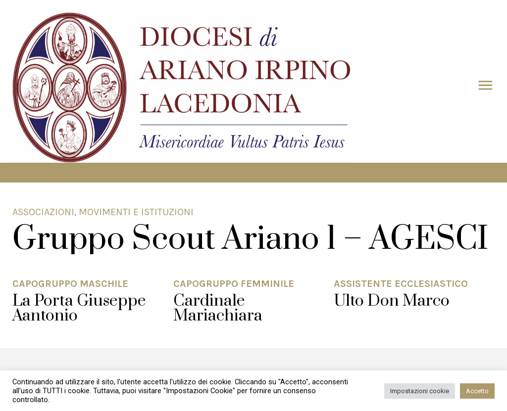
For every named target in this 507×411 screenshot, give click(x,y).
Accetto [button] (477, 391)
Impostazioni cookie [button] (419, 391)
